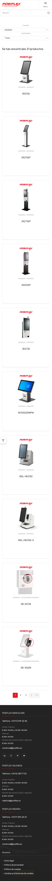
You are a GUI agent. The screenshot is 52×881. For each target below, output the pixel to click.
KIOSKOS (30, 87)
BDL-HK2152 (26, 476)
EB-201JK (26, 604)
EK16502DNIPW (26, 412)
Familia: (26, 25)
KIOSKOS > (22, 87)
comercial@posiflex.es (12, 748)
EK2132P (26, 157)
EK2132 (26, 93)
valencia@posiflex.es (11, 801)
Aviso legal (9, 861)
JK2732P (26, 221)
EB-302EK (26, 667)
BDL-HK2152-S (26, 540)
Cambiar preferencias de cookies (19, 873)
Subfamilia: (26, 33)
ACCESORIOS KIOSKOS (30, 598)
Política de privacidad (13, 865)
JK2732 (26, 349)
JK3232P (26, 285)
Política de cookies (12, 869)
